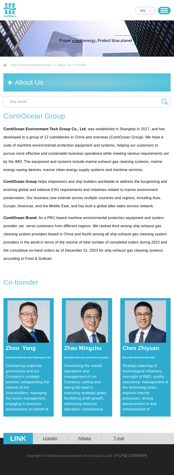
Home (47, 65)
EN (142, 10)
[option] (50, 438)
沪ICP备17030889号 (130, 456)
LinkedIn (50, 438)
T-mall (119, 438)
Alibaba (84, 438)
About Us (64, 65)
